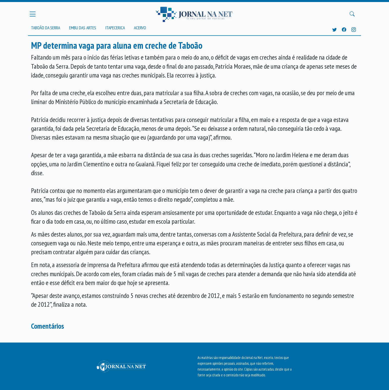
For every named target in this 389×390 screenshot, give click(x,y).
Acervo (140, 28)
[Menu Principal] (32, 13)
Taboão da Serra (45, 28)
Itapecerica (115, 28)
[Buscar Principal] (352, 14)
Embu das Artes (82, 28)
